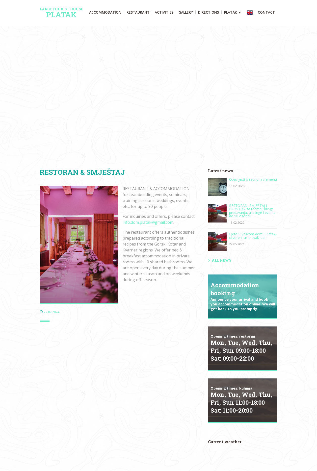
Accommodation (105, 12)
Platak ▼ (232, 12)
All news (221, 260)
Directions (208, 12)
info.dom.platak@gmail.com (148, 222)
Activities (164, 12)
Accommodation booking (243, 296)
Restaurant (138, 12)
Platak (61, 12)
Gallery (186, 12)
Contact (266, 12)
